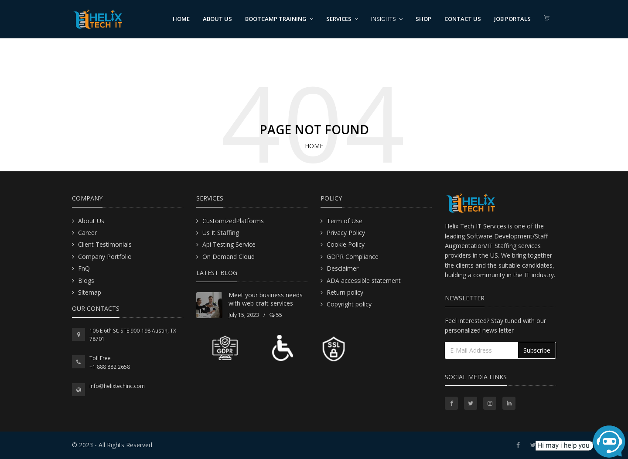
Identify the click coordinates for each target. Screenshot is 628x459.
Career (87, 232)
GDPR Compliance (353, 256)
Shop (423, 19)
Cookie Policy (346, 244)
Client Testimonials (105, 244)
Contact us (462, 19)
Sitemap (89, 292)
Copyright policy (349, 304)
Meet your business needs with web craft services (266, 299)
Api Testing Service (229, 244)
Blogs (86, 280)
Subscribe (536, 350)
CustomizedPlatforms (233, 221)
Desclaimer (342, 268)
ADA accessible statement (364, 280)
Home (181, 19)
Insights (387, 19)
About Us (91, 221)
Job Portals (512, 19)
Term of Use (344, 221)
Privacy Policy (346, 232)
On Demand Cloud (228, 256)
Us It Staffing (220, 232)
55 (276, 315)
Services (342, 19)
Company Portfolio (105, 256)
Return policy (345, 292)
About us (217, 19)
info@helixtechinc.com (117, 386)
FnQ (84, 268)
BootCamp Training (279, 19)
